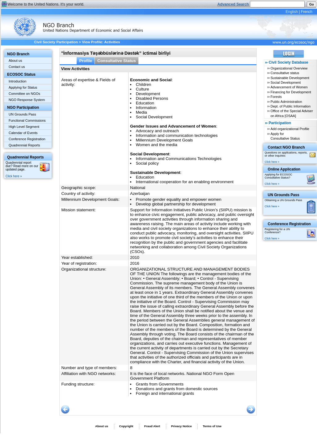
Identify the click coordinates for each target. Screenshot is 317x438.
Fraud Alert (152, 426)
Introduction (17, 81)
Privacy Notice (181, 426)
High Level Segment (24, 126)
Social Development (285, 82)
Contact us (17, 67)
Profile (85, 60)
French (306, 12)
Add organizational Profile (289, 129)
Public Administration (286, 101)
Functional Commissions (27, 120)
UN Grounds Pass (22, 114)
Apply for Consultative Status (285, 136)
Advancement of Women (288, 87)
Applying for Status (23, 87)
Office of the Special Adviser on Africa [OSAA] (291, 113)
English (291, 12)
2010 (134, 257)
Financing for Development (290, 92)
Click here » (14, 176)
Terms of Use (212, 426)
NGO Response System (27, 100)
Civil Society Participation (56, 42)
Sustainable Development (289, 78)
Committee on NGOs (24, 93)
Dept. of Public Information (290, 106)
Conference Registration (27, 139)
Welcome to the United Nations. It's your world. (45, 4)
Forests (276, 97)
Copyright (126, 426)
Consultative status (284, 73)
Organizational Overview (288, 68)
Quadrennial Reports (24, 145)
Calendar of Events (23, 133)
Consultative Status (116, 60)
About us (15, 60)
